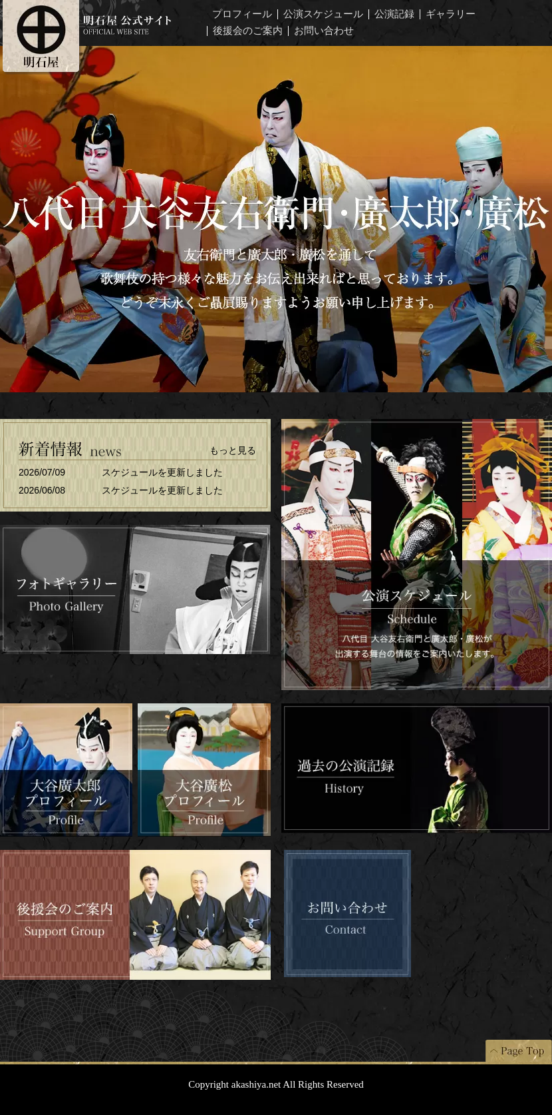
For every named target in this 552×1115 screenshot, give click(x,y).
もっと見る (232, 450)
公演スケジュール (323, 14)
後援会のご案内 (248, 31)
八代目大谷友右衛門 (276, 219)
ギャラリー (451, 14)
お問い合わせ (324, 31)
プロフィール (242, 14)
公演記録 (394, 14)
